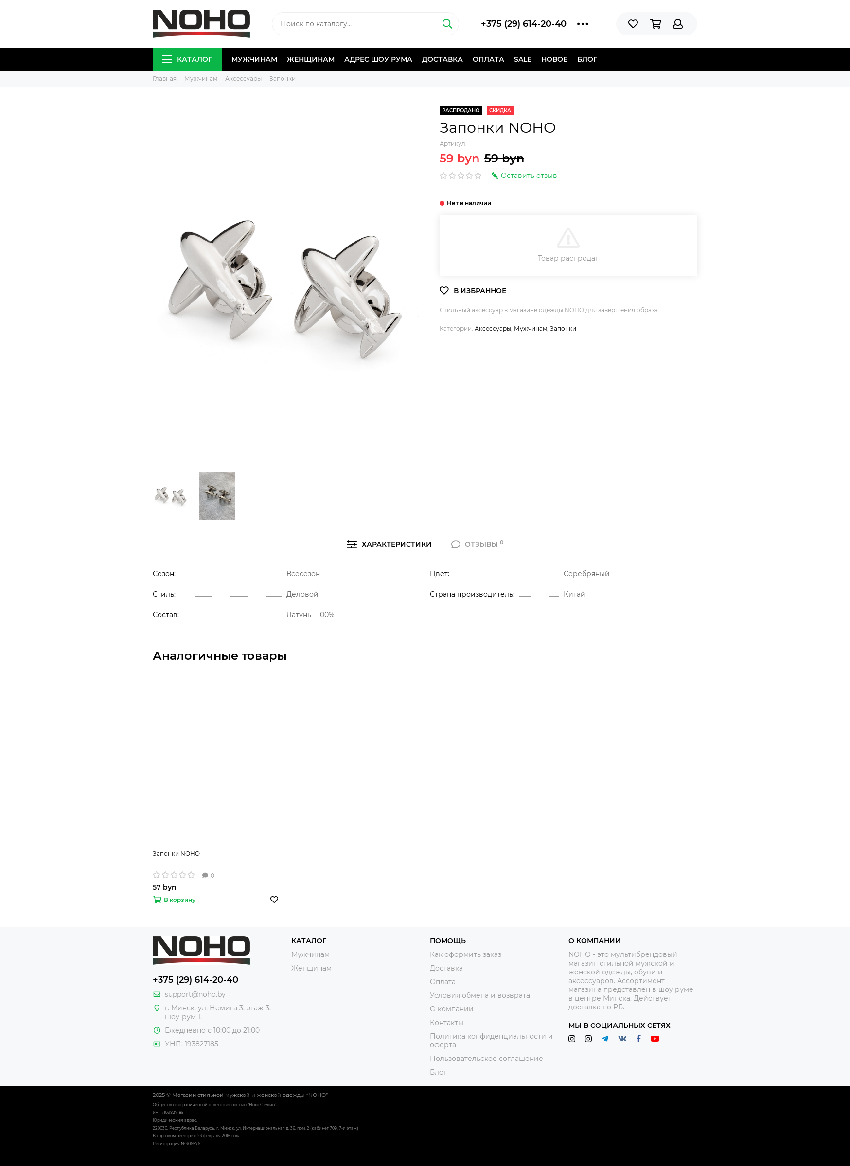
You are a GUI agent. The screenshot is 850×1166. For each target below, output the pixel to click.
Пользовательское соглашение (486, 1058)
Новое (554, 59)
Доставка (442, 59)
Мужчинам (254, 59)
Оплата (488, 59)
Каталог (187, 59)
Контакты (446, 1022)
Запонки (563, 328)
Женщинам (311, 59)
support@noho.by (195, 994)
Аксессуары (493, 328)
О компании (452, 1009)
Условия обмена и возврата (480, 995)
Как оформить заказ (465, 954)
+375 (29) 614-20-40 (524, 23)
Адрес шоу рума (378, 59)
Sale (522, 59)
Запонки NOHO (176, 853)
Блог (587, 59)
